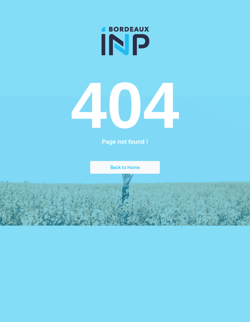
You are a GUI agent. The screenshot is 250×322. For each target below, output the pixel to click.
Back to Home (125, 167)
